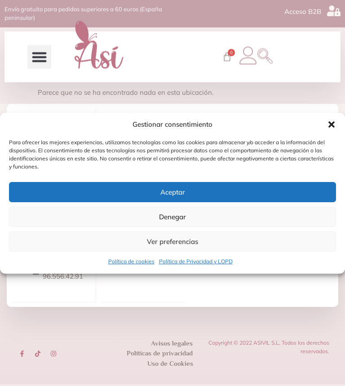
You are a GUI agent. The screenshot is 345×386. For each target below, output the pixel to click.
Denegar (172, 217)
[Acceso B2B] (334, 9)
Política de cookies (131, 261)
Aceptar (172, 192)
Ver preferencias (172, 241)
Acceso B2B (302, 10)
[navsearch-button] (267, 50)
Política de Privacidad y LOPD (196, 261)
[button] (331, 124)
